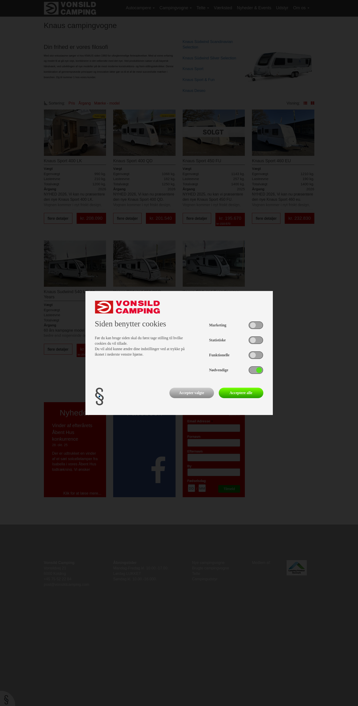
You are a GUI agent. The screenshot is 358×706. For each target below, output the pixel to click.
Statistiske (217, 340)
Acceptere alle (240, 393)
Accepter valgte (191, 393)
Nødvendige (218, 370)
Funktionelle (219, 355)
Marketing (217, 325)
